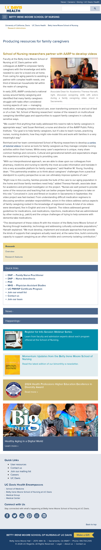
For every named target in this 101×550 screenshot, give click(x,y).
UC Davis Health (91, 1)
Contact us (13, 296)
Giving (80, 1)
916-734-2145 (85, 540)
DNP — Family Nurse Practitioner (25, 275)
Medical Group (15, 495)
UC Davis (15, 478)
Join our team (15, 299)
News (63, 1)
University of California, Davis (17, 25)
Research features (14, 256)
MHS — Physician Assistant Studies (27, 285)
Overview (9, 251)
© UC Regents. (25, 543)
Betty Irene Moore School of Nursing (63, 25)
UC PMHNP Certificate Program (25, 289)
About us (69, 543)
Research (10, 246)
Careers (71, 1)
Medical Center (15, 498)
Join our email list (17, 292)
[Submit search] (95, 8)
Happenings (13, 321)
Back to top (91, 524)
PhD (10, 282)
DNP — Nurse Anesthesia (21, 278)
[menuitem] (48, 251)
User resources (18, 464)
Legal (59, 543)
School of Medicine (17, 488)
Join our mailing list (21, 471)
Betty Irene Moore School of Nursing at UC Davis (31, 491)
